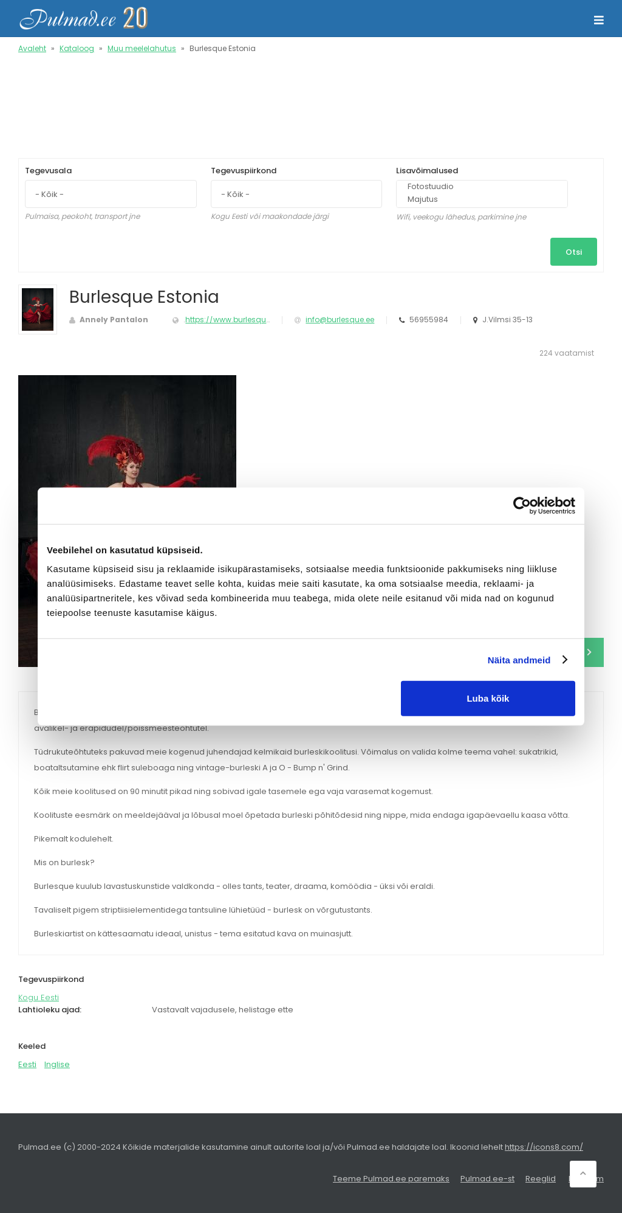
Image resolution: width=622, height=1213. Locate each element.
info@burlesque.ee (340, 319)
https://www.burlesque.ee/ (234, 319)
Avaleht (32, 48)
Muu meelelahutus (142, 48)
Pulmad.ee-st (487, 1178)
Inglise (57, 1064)
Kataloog (77, 48)
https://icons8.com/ (544, 1147)
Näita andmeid (519, 659)
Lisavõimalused (427, 170)
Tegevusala (48, 170)
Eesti (27, 1064)
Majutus (476, 199)
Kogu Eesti (38, 997)
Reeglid (540, 1178)
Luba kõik (487, 698)
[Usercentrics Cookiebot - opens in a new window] (522, 505)
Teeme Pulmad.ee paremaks (391, 1178)
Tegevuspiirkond (243, 170)
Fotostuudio (476, 187)
